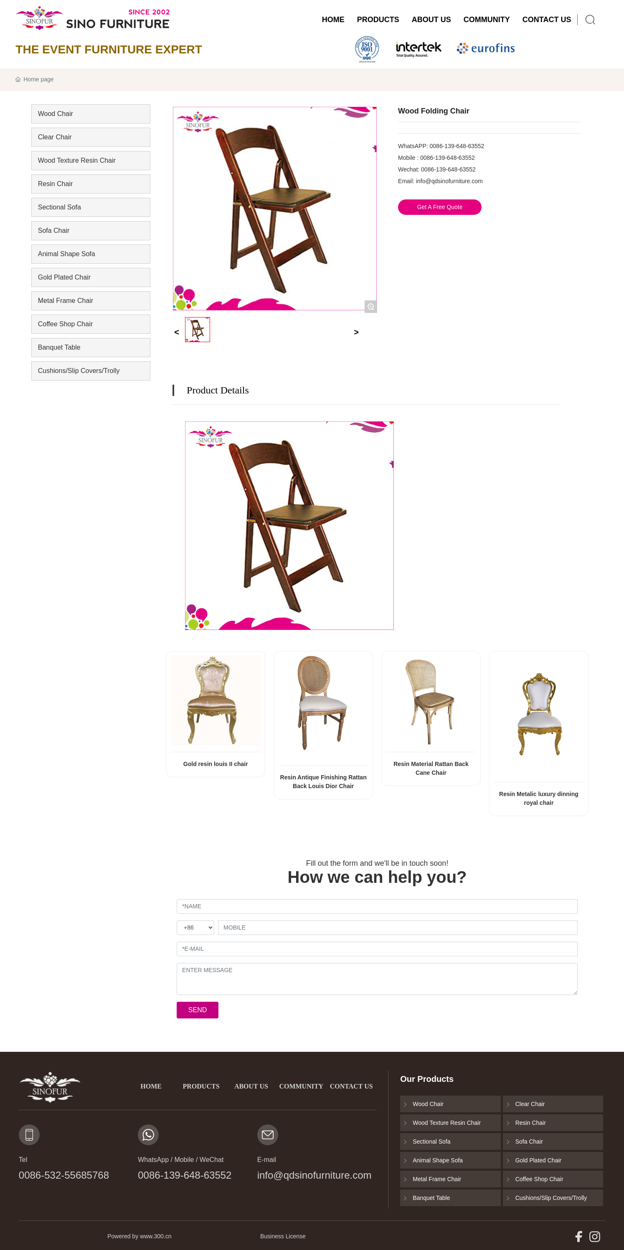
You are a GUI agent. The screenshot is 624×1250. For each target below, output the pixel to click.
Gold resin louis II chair (215, 764)
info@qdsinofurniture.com (449, 181)
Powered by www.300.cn (139, 1236)
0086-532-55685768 (64, 1175)
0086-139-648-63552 (457, 146)
